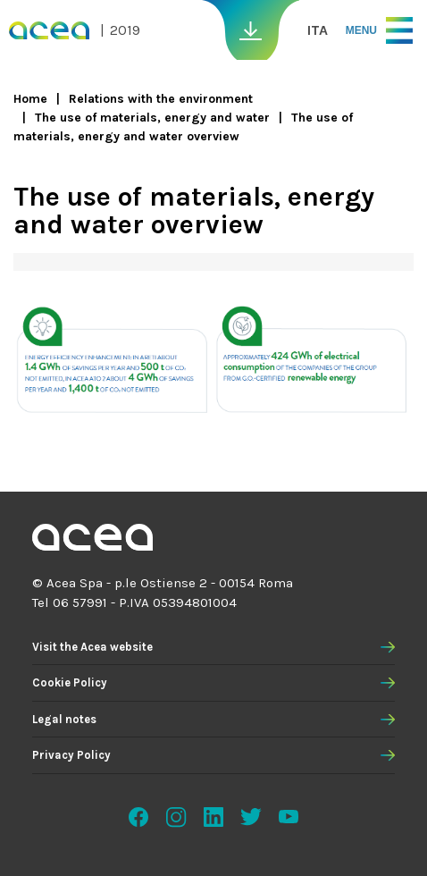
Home (30, 98)
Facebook (138, 817)
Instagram (176, 817)
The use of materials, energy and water (152, 117)
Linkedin (213, 817)
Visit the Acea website (92, 646)
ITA (317, 29)
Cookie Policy (69, 682)
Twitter (251, 817)
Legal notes (64, 719)
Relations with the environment (161, 98)
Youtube (288, 817)
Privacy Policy (71, 755)
